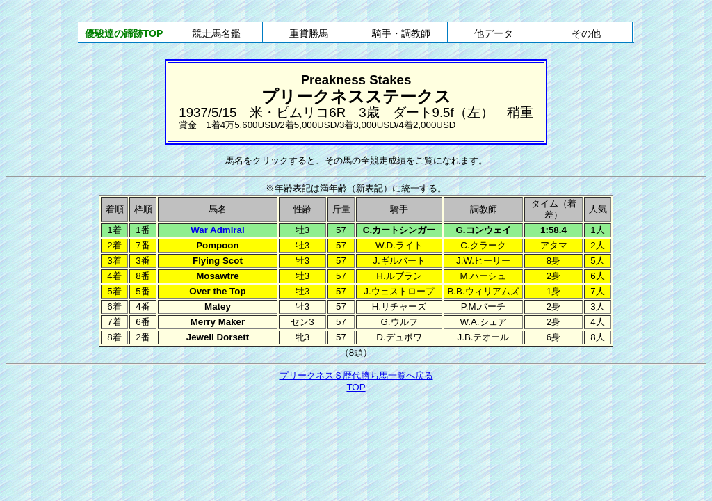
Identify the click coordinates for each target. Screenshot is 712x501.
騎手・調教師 (401, 33)
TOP (355, 387)
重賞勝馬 (308, 33)
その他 (586, 33)
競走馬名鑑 (216, 33)
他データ (493, 33)
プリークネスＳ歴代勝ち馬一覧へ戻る (356, 375)
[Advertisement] (356, 432)
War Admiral (218, 230)
